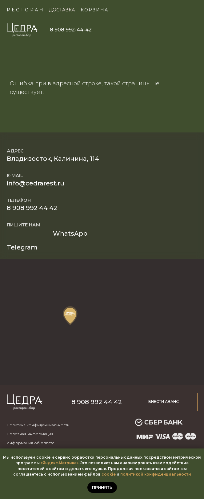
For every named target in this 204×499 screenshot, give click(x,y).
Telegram (22, 247)
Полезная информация (30, 434)
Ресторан (26, 10)
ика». (74, 462)
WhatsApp (70, 233)
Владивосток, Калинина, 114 (53, 158)
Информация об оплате (30, 442)
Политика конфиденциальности (38, 425)
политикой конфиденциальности (155, 474)
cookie (109, 474)
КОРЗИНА (94, 10)
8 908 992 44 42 (32, 208)
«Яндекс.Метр (55, 462)
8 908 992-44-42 (71, 30)
